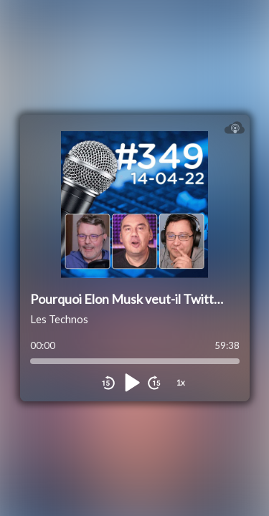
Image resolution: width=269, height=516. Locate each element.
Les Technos (59, 318)
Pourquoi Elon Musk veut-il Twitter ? (132, 299)
